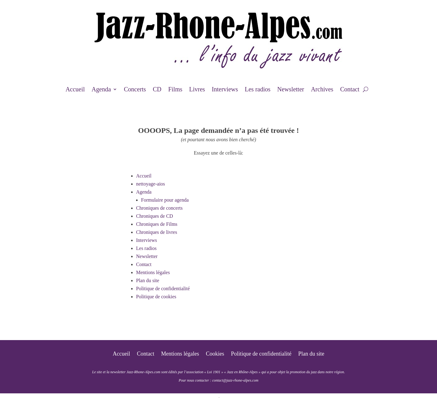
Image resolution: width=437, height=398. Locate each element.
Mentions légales (153, 272)
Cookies (215, 354)
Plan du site (147, 280)
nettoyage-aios (150, 183)
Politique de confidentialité (163, 288)
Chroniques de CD (154, 216)
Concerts (135, 90)
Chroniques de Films (156, 224)
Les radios (258, 90)
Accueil (75, 90)
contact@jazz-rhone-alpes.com (235, 380)
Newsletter (290, 90)
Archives (322, 90)
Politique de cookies (156, 296)
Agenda (101, 90)
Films (175, 90)
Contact (349, 90)
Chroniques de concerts (159, 208)
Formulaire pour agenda (165, 200)
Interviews (225, 90)
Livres (197, 90)
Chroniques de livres (156, 232)
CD (157, 90)
